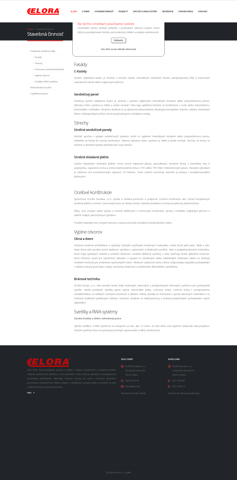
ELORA (74, 11)
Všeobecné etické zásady (133, 393)
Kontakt (203, 11)
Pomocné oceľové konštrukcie (49, 69)
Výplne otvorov (42, 75)
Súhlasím (118, 40)
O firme (86, 11)
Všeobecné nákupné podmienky (184, 393)
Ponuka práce (185, 11)
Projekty (123, 11)
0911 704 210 (178, 386)
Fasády (38, 57)
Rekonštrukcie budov (41, 87)
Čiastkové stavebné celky (43, 51)
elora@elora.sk (132, 386)
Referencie (167, 11)
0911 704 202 (178, 380)
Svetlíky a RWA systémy (145, 11)
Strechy (38, 63)
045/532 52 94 (132, 380)
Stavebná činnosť (103, 11)
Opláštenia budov (39, 93)
